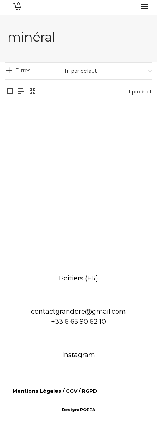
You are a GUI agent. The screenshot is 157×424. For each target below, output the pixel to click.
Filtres (22, 70)
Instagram (78, 355)
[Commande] (108, 71)
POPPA (87, 409)
